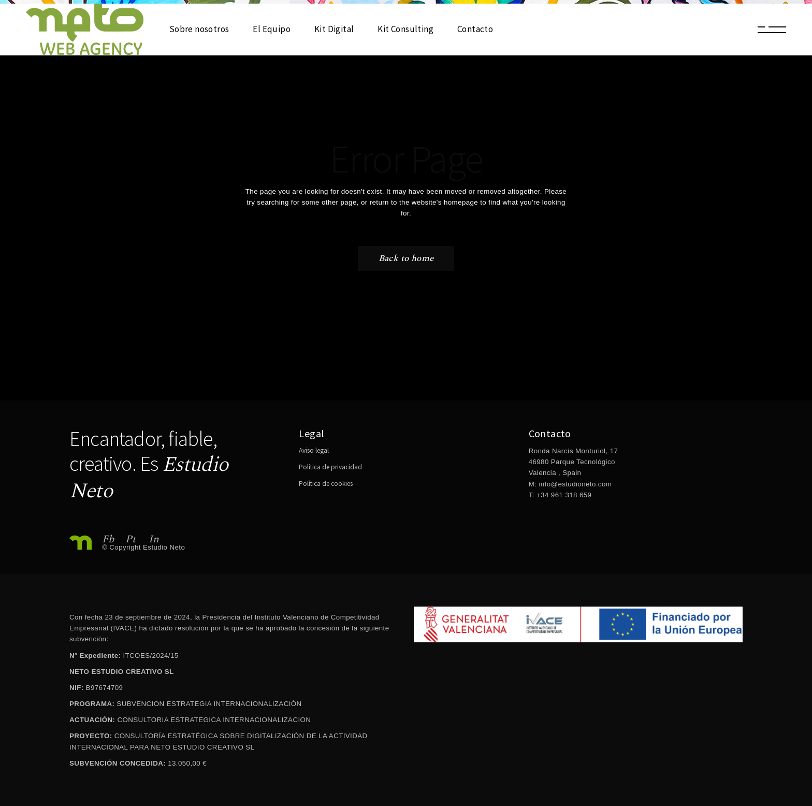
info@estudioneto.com (575, 484)
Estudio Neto (164, 547)
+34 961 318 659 (563, 495)
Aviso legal (314, 450)
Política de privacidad (330, 467)
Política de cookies (326, 483)
